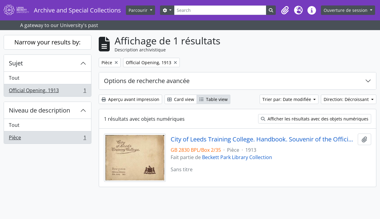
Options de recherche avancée (147, 81)
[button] (285, 10)
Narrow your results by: (47, 42)
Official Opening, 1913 (47, 91)
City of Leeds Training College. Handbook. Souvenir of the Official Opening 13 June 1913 (263, 139)
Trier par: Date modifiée (287, 99)
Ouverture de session (346, 10)
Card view (180, 99)
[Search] (220, 10)
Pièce (47, 139)
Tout (14, 78)
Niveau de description (39, 110)
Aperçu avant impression (130, 99)
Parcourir (139, 10)
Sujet (16, 63)
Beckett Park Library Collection (237, 157)
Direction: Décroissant (347, 99)
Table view (213, 99)
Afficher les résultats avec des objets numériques (314, 119)
